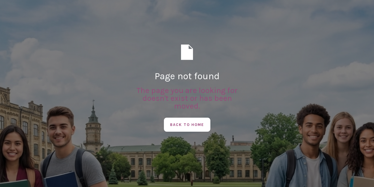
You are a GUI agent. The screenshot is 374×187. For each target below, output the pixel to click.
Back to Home (187, 124)
